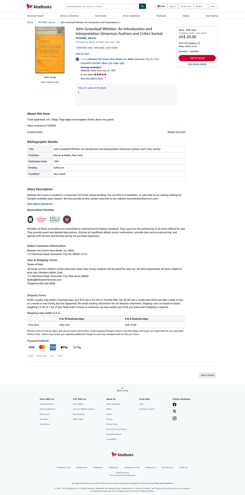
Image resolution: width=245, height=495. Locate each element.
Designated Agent (113, 434)
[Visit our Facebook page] (174, 405)
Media (108, 409)
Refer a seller (78, 419)
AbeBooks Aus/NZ (132, 467)
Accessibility (111, 439)
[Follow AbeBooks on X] (174, 412)
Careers (109, 414)
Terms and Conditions (164, 483)
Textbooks (161, 15)
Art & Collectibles (131, 15)
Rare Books (100, 15)
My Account (185, 6)
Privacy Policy (112, 424)
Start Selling (212, 15)
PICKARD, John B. (46, 22)
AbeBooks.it (114, 467)
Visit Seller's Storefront (40, 203)
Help (213, 6)
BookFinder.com (122, 474)
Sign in (173, 6)
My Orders (44, 419)
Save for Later (82, 53)
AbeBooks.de (81, 467)
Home (30, 22)
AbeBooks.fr (98, 467)
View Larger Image (50, 82)
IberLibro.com (167, 467)
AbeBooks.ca (150, 467)
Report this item (176, 131)
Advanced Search (35, 15)
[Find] (142, 6)
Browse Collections (69, 15)
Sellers (186, 15)
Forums (109, 419)
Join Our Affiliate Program (84, 409)
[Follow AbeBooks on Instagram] (174, 418)
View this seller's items (92, 78)
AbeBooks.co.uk (63, 467)
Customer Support (147, 409)
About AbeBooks (113, 404)
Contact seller (34, 131)
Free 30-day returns (197, 64)
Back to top (122, 390)
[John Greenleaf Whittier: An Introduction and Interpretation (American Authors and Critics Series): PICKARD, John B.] (50, 49)
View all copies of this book (92, 87)
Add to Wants (207, 375)
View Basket (45, 424)
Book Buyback (79, 414)
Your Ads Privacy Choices (116, 429)
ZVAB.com (183, 467)
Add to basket (197, 58)
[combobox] (102, 6)
